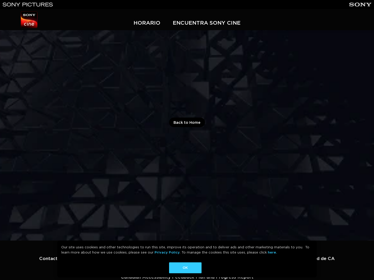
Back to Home (187, 122)
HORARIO (146, 22)
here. (272, 252)
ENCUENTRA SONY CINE (207, 22)
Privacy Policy (167, 252)
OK (185, 268)
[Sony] (360, 4)
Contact (48, 258)
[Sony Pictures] (28, 4)
